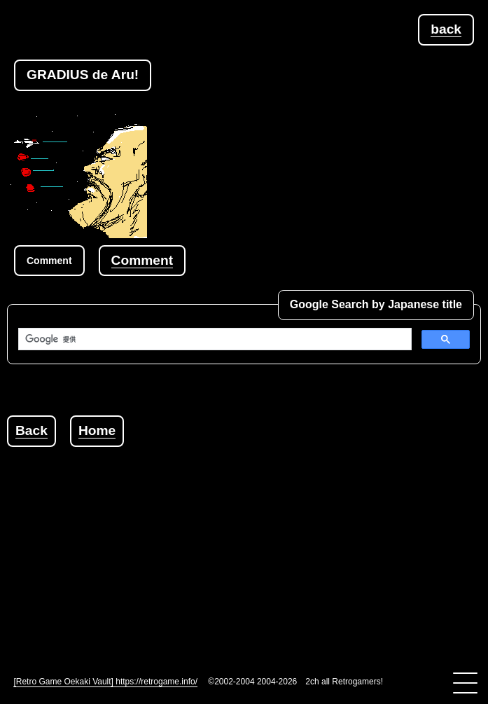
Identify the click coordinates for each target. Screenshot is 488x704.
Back (31, 430)
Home (97, 430)
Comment (142, 260)
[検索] (213, 339)
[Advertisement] (247, 545)
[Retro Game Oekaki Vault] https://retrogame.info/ (105, 681)
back (446, 29)
